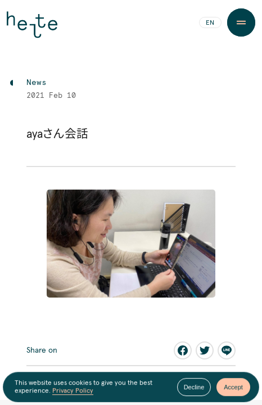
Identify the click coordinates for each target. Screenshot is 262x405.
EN (210, 23)
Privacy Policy (72, 391)
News (36, 83)
